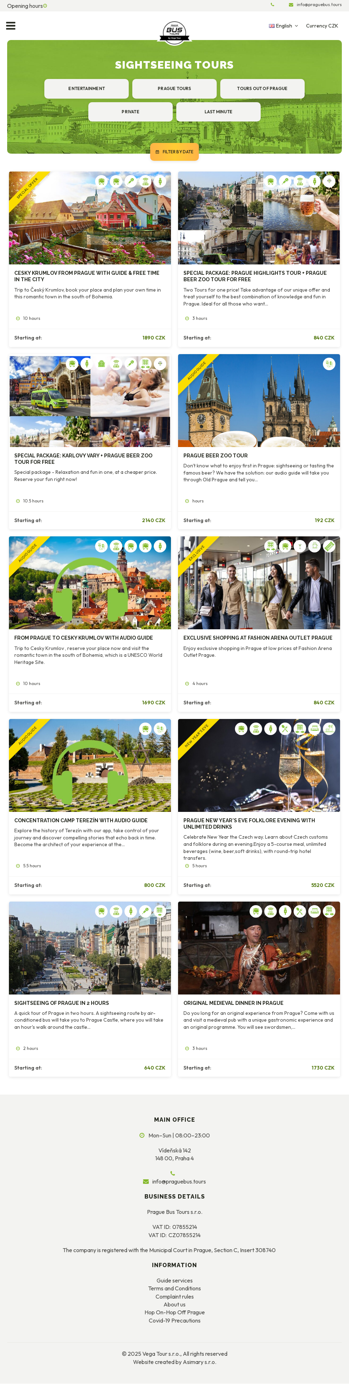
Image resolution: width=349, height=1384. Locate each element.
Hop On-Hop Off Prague (174, 1312)
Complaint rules (175, 1296)
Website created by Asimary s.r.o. (174, 1362)
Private (131, 111)
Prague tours (174, 88)
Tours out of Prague (262, 88)
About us (174, 1304)
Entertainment (87, 88)
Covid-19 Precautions (175, 1320)
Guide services (175, 1280)
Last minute (218, 111)
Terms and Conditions (174, 1288)
